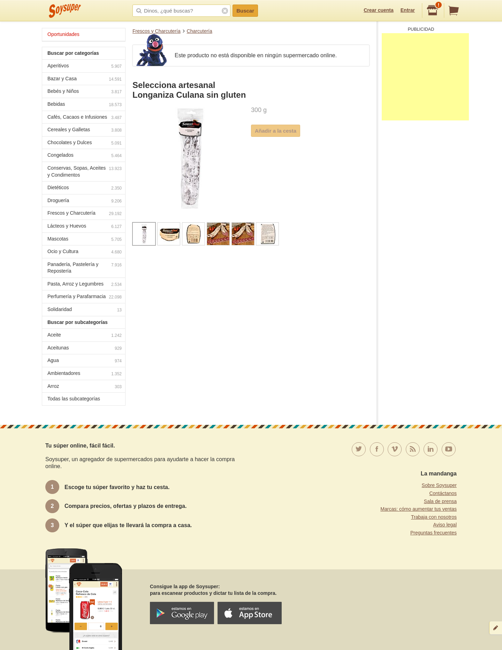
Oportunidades (63, 34)
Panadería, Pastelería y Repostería (84, 267)
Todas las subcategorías (73, 398)
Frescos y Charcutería (156, 31)
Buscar (245, 11)
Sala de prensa (440, 501)
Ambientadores (84, 374)
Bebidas (84, 105)
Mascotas (84, 239)
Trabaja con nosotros (434, 517)
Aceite (84, 335)
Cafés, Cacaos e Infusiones (84, 117)
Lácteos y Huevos (84, 226)
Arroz (84, 387)
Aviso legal (445, 524)
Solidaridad (84, 310)
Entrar (408, 10)
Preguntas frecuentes (433, 532)
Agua (84, 361)
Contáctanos (443, 493)
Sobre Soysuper (439, 485)
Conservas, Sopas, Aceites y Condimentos (84, 171)
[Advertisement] (425, 76)
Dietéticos (84, 188)
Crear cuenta (379, 10)
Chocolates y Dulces (84, 143)
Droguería (84, 201)
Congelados (84, 156)
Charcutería (199, 31)
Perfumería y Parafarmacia (84, 297)
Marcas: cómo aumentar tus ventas (418, 509)
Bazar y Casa (84, 79)
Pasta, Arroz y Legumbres (84, 284)
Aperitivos (84, 66)
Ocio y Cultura (84, 252)
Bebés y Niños (84, 92)
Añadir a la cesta (275, 131)
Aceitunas (84, 348)
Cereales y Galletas (84, 130)
